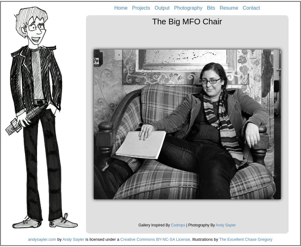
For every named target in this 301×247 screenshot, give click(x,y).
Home (121, 8)
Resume (229, 8)
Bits (211, 8)
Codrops (178, 225)
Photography (188, 8)
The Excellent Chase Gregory (245, 239)
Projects (141, 8)
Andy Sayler (226, 225)
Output (162, 8)
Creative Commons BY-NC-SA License (155, 239)
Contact (251, 8)
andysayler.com (42, 239)
